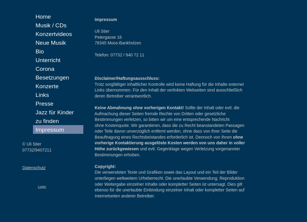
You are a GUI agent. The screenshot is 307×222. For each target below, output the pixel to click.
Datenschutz (34, 167)
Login (42, 186)
